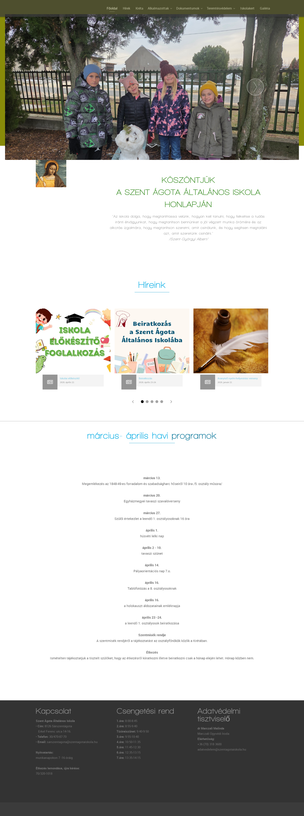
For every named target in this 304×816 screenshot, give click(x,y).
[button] (142, 401)
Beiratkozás (147, 379)
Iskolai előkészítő (70, 379)
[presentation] (48, 87)
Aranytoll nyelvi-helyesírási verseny (236, 379)
